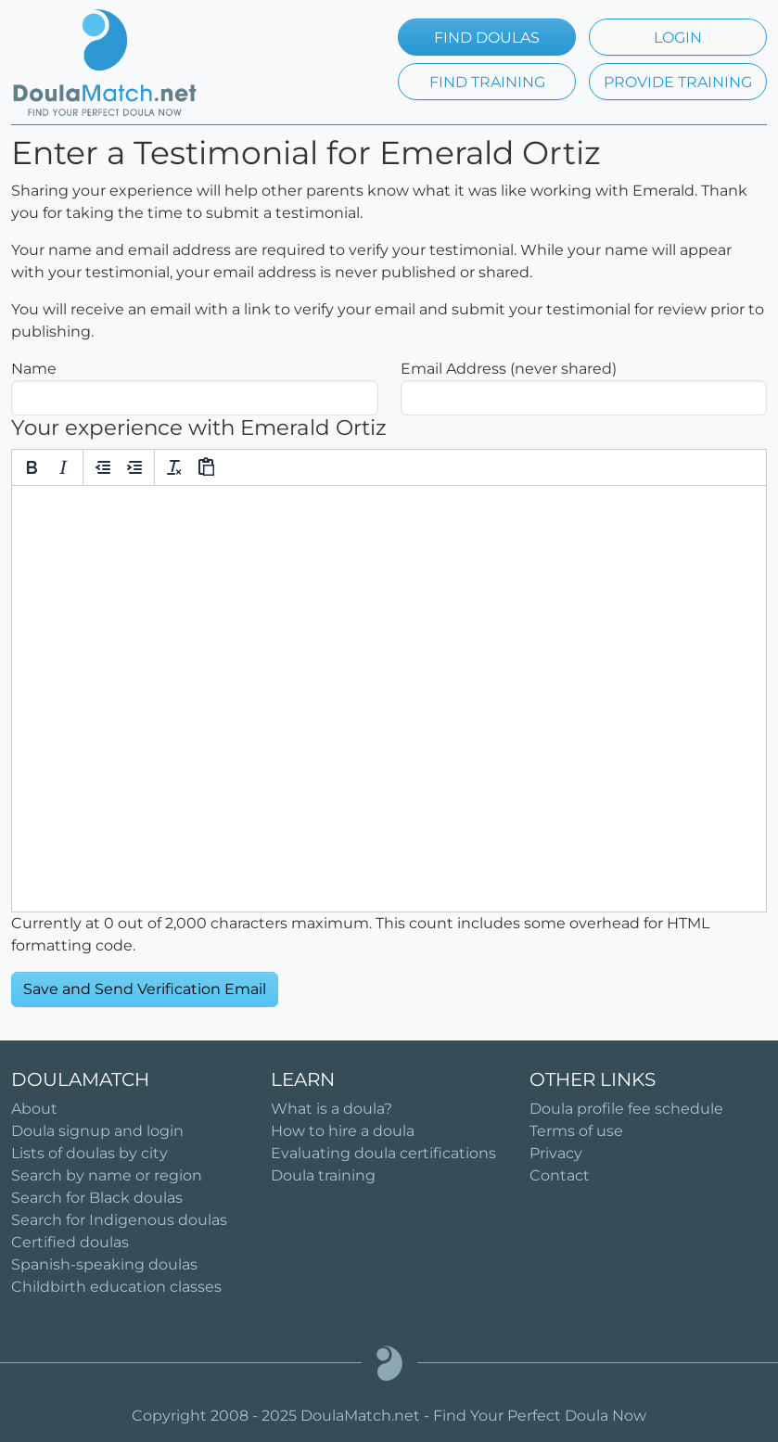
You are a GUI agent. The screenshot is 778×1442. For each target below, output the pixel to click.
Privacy (555, 1153)
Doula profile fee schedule (626, 1108)
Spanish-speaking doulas (104, 1264)
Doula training (323, 1175)
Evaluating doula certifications (383, 1153)
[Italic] (63, 467)
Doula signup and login (97, 1131)
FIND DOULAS (487, 37)
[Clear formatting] (174, 467)
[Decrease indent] (103, 467)
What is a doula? (331, 1108)
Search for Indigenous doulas (119, 1220)
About (34, 1108)
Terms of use (576, 1131)
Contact (559, 1175)
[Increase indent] (134, 467)
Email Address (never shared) (509, 368)
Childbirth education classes (116, 1286)
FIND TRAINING (487, 82)
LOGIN (678, 37)
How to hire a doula (343, 1131)
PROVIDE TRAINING (678, 82)
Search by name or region (106, 1175)
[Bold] (31, 467)
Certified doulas (70, 1242)
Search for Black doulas (97, 1197)
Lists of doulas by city (89, 1153)
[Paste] (206, 467)
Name (34, 368)
